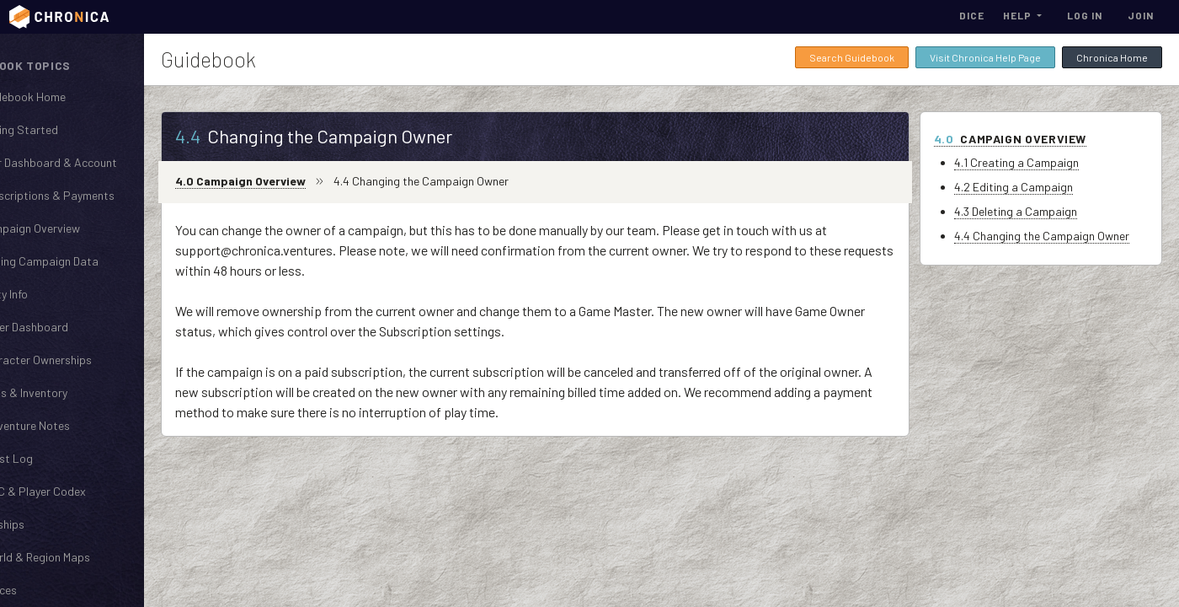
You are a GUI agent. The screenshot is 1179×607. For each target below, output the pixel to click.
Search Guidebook (851, 57)
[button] (1022, 15)
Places (44, 589)
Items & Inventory (69, 392)
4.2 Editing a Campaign (1027, 187)
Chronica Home (1112, 57)
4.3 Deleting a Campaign (1029, 211)
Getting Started (64, 129)
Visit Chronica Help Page (985, 57)
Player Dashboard (69, 326)
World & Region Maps (80, 556)
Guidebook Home (68, 96)
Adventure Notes (70, 425)
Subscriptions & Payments (93, 194)
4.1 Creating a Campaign (1030, 162)
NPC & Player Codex (78, 490)
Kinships (48, 523)
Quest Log (52, 458)
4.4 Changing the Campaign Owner (1056, 235)
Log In (1084, 15)
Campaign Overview (75, 227)
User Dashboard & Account (94, 162)
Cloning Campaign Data (85, 260)
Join (1141, 15)
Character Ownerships (81, 359)
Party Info (49, 293)
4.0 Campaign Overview (298, 181)
